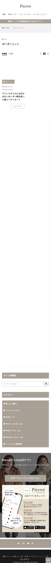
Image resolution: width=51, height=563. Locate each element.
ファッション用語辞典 (14, 444)
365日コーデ (9, 81)
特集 (3, 14)
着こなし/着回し (11, 404)
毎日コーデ (12, 14)
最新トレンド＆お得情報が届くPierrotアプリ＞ (25, 21)
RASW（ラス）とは (13, 431)
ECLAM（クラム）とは (14, 437)
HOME (6, 28)
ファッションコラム (13, 410)
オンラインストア (39, 14)
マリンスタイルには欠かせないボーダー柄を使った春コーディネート (13, 96)
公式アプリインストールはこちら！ (25, 478)
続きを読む (17, 106)
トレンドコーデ (24, 14)
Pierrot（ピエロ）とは (14, 424)
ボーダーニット (19, 28)
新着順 (4, 54)
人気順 (10, 54)
